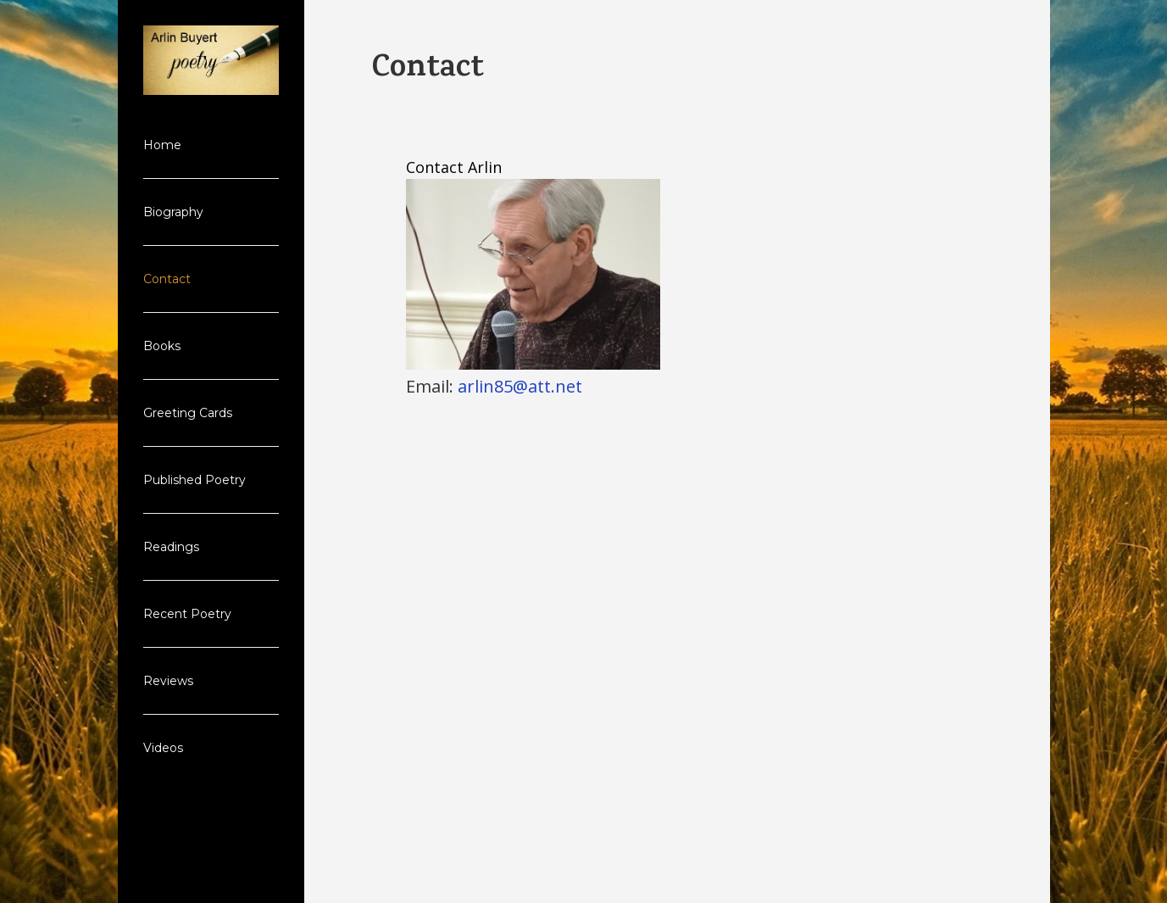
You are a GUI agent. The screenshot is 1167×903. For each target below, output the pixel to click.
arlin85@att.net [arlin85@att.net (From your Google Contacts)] (520, 386)
